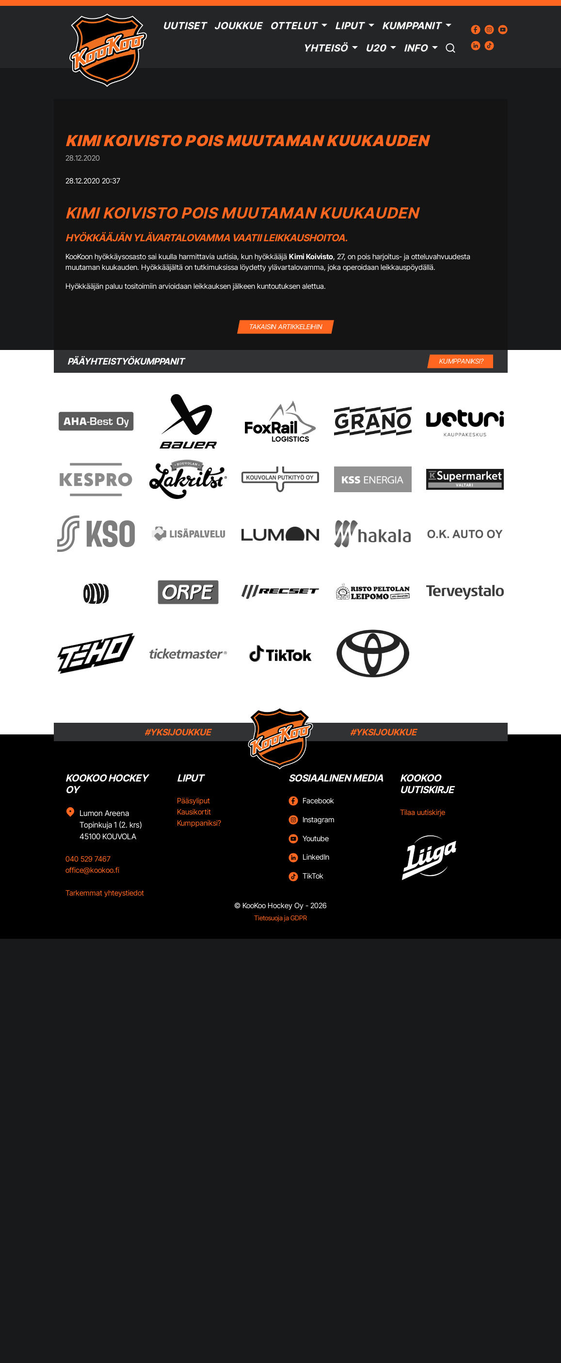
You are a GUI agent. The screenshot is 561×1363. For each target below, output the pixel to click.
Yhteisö (325, 48)
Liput (349, 26)
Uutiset (185, 26)
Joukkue (238, 26)
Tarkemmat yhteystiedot (104, 893)
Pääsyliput (193, 800)
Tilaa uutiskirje (422, 812)
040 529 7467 (88, 859)
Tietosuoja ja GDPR (280, 918)
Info (416, 48)
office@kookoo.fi (92, 870)
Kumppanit (411, 26)
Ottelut (293, 26)
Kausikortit (194, 811)
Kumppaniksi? (199, 823)
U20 (376, 48)
